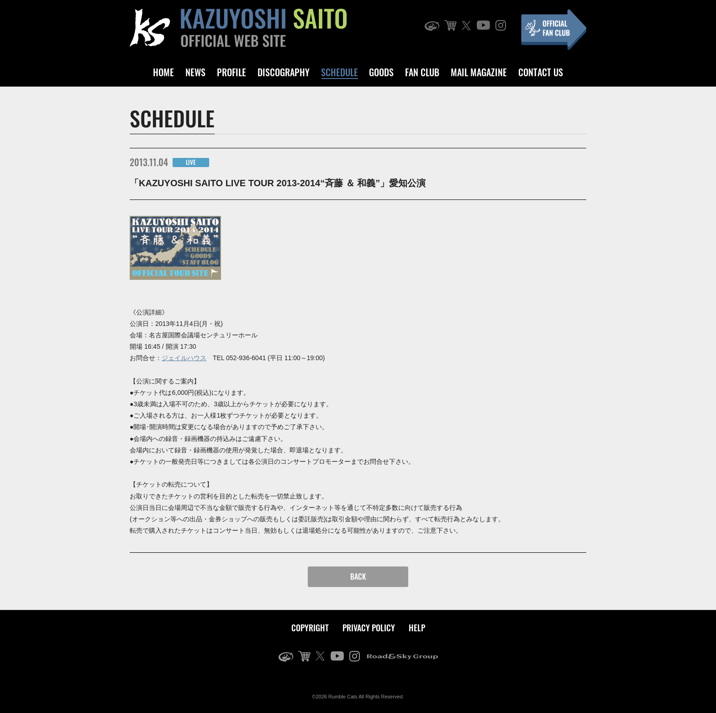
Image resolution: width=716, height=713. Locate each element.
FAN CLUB (422, 72)
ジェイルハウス (184, 358)
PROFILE (231, 72)
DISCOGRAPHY (284, 72)
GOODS (381, 72)
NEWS (195, 72)
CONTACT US (540, 72)
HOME (163, 72)
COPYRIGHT (310, 628)
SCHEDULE (339, 72)
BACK (358, 576)
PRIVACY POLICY (368, 628)
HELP (417, 628)
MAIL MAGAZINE (479, 72)
